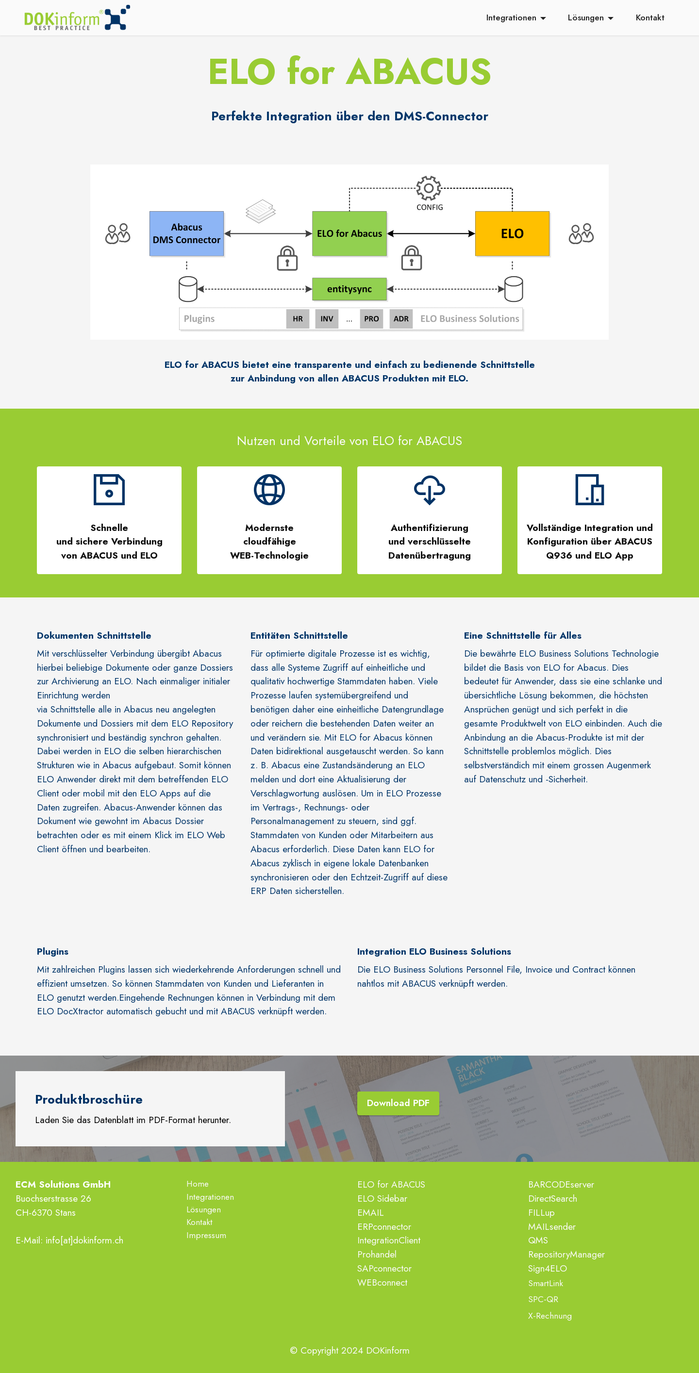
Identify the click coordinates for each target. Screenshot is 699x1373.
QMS (538, 1240)
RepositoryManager (566, 1254)
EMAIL (370, 1212)
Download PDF (398, 1103)
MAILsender (552, 1226)
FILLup (541, 1212)
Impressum (206, 1235)
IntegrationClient (388, 1240)
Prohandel (377, 1254)
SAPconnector (384, 1268)
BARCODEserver (561, 1184)
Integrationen (511, 18)
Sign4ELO (547, 1268)
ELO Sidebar (382, 1198)
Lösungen (586, 18)
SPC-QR (543, 1299)
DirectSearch (552, 1198)
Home (197, 1183)
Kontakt (650, 18)
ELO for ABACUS (391, 1184)
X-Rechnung (550, 1315)
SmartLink (545, 1283)
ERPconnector (384, 1226)
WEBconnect (382, 1282)
